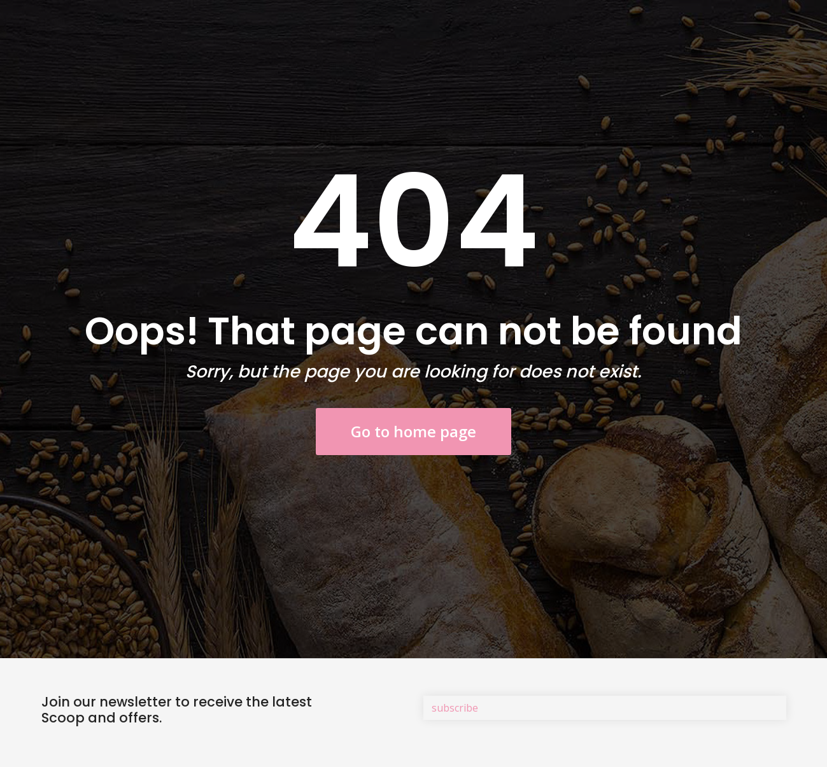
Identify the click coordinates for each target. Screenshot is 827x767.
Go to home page (413, 431)
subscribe (455, 708)
